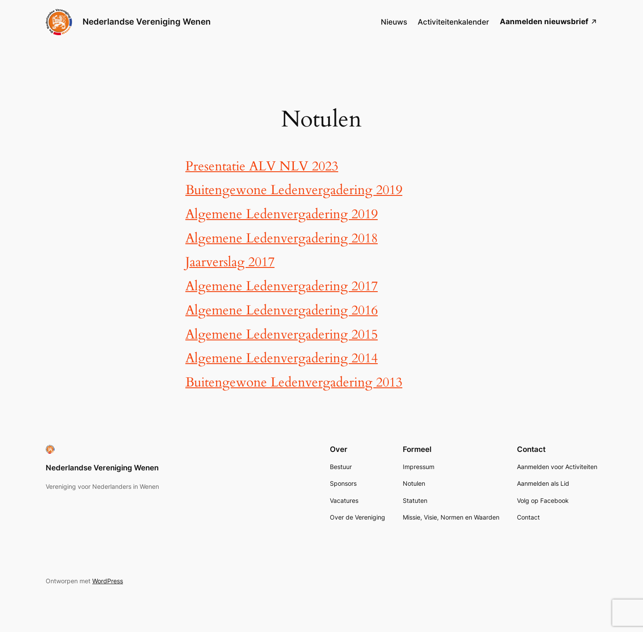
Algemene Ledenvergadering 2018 (281, 238)
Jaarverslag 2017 (230, 262)
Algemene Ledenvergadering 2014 (281, 358)
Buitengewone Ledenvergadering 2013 (293, 382)
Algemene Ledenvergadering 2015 (281, 334)
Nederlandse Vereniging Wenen (147, 21)
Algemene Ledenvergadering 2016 (281, 310)
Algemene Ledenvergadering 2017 (281, 286)
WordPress (107, 581)
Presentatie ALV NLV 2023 (261, 166)
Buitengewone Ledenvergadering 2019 (293, 190)
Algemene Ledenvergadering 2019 (281, 214)
